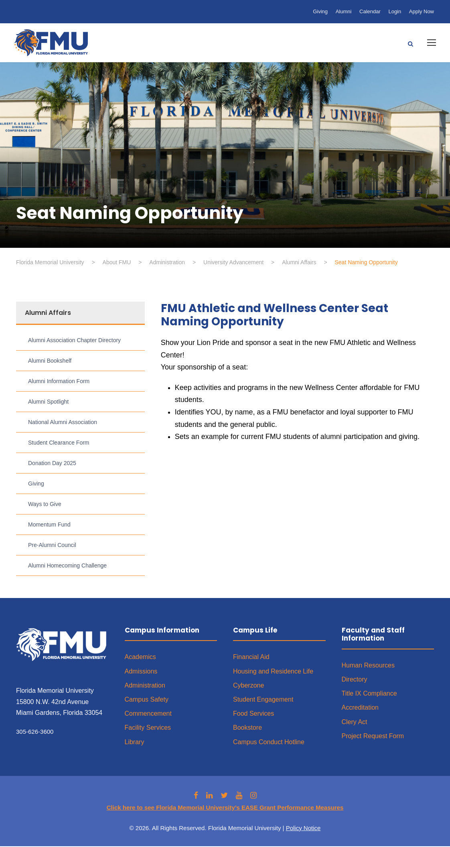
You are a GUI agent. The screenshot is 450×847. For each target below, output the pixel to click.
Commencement (148, 714)
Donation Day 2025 (52, 464)
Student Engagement (263, 700)
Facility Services (148, 728)
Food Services (253, 714)
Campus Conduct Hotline (268, 742)
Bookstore (247, 728)
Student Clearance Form (58, 443)
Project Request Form (373, 736)
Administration (145, 686)
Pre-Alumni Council (52, 546)
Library (134, 742)
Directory (354, 680)
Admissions (141, 672)
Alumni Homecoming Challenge (67, 566)
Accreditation (360, 708)
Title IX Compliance (369, 694)
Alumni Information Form (58, 382)
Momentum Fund (49, 525)
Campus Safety (146, 700)
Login (394, 11)
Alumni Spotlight (48, 402)
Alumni (344, 11)
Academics (140, 658)
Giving (320, 11)
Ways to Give (44, 505)
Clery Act (354, 722)
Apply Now (421, 11)
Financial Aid (251, 658)
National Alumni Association (62, 423)
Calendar (370, 11)
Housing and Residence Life (273, 672)
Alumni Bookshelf (49, 361)
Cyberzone (248, 686)
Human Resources (368, 666)
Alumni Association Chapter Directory (74, 341)
